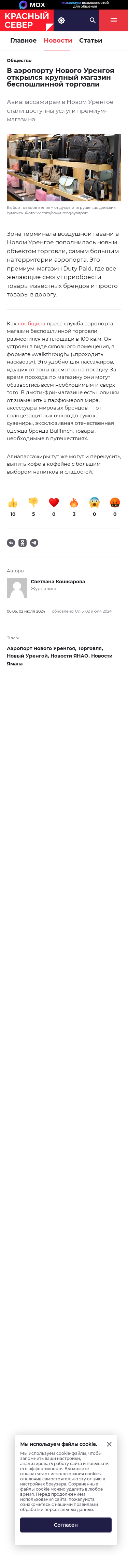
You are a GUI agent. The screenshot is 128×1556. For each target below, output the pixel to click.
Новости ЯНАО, (71, 656)
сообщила (31, 323)
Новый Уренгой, (29, 656)
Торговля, (90, 648)
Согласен (66, 1525)
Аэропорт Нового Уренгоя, (42, 648)
